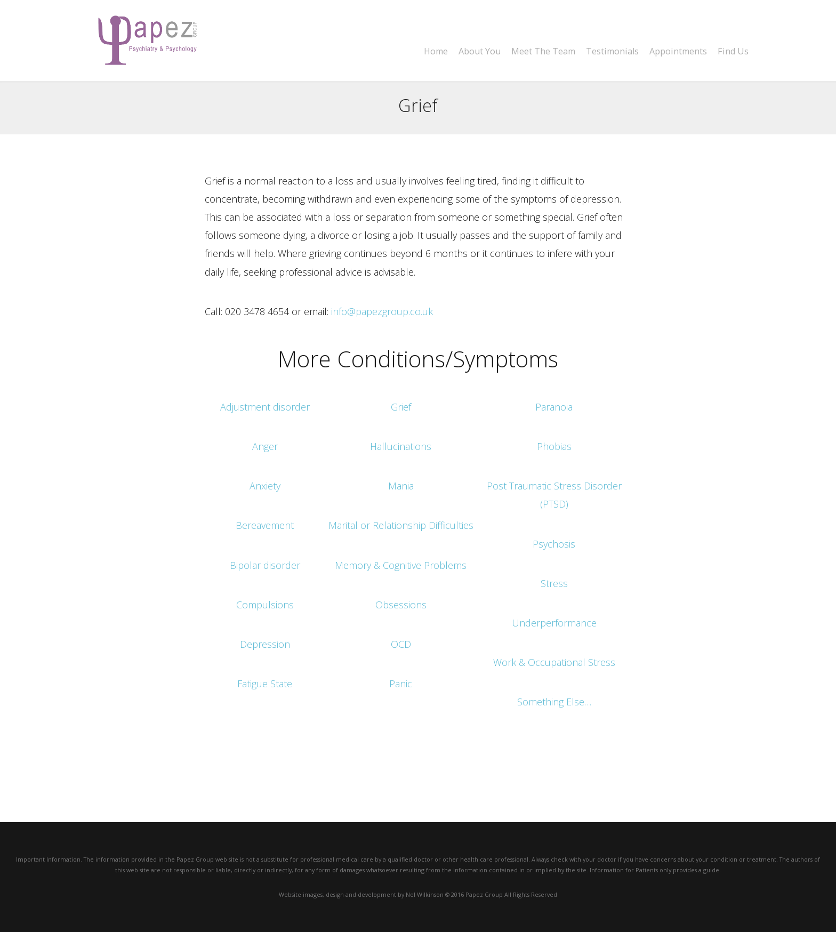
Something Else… (554, 701)
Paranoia (554, 406)
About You (480, 51)
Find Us (733, 51)
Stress (554, 583)
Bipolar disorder (265, 565)
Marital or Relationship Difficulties (400, 525)
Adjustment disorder (265, 406)
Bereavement (265, 525)
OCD (401, 644)
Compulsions (265, 604)
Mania (401, 485)
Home (436, 51)
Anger (265, 446)
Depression (265, 644)
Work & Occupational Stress (554, 662)
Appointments (678, 51)
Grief (401, 406)
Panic (400, 683)
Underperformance (554, 622)
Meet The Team (543, 51)
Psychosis (554, 543)
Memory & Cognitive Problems (401, 565)
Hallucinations (400, 446)
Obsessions (401, 604)
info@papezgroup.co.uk (382, 311)
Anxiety (265, 485)
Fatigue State (264, 683)
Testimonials (612, 51)
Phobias (554, 446)
